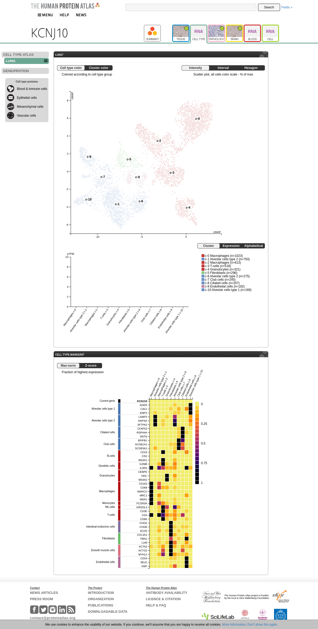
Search (269, 7)
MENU (45, 15)
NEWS (81, 15)
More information (234, 624)
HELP (64, 15)
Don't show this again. (262, 624)
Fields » (286, 7)
